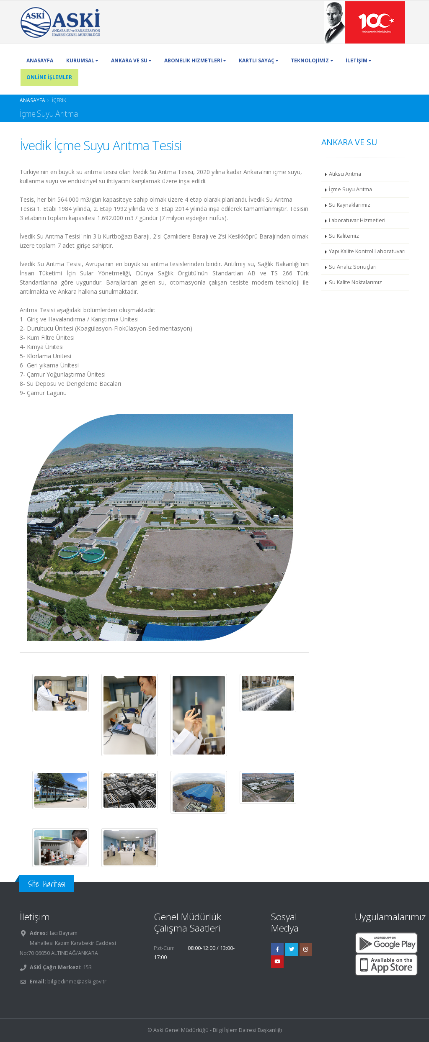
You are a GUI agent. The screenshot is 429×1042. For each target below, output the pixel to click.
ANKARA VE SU (129, 60)
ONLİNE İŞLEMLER (49, 77)
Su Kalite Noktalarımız (355, 282)
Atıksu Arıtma (345, 173)
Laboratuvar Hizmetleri (357, 220)
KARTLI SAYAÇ (256, 60)
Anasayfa (32, 100)
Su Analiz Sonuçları (353, 266)
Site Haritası (46, 884)
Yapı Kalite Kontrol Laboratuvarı (367, 251)
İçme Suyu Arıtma (350, 189)
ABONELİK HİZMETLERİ (193, 60)
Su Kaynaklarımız (349, 204)
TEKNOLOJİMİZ (310, 60)
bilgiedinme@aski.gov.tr (76, 981)
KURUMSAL (80, 60)
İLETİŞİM (356, 60)
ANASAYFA (39, 60)
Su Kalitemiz (344, 235)
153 (87, 967)
